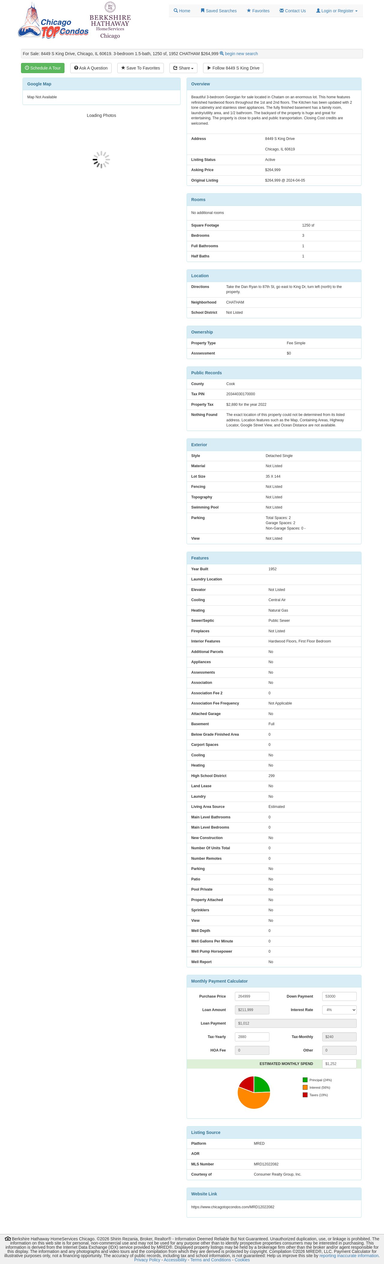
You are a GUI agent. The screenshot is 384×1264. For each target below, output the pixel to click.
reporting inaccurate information (349, 1255)
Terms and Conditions (210, 1259)
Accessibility (175, 1259)
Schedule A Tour (43, 68)
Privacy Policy (147, 1259)
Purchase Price (212, 996)
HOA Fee (218, 1050)
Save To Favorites (140, 68)
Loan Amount (214, 1010)
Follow (233, 68)
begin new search (241, 53)
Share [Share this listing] (183, 68)
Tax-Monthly (302, 1037)
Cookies (242, 1259)
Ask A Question (91, 68)
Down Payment (300, 996)
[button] (336, 10)
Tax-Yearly (217, 1037)
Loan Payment (213, 1023)
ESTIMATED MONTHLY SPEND (286, 1064)
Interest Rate (302, 1010)
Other (308, 1050)
